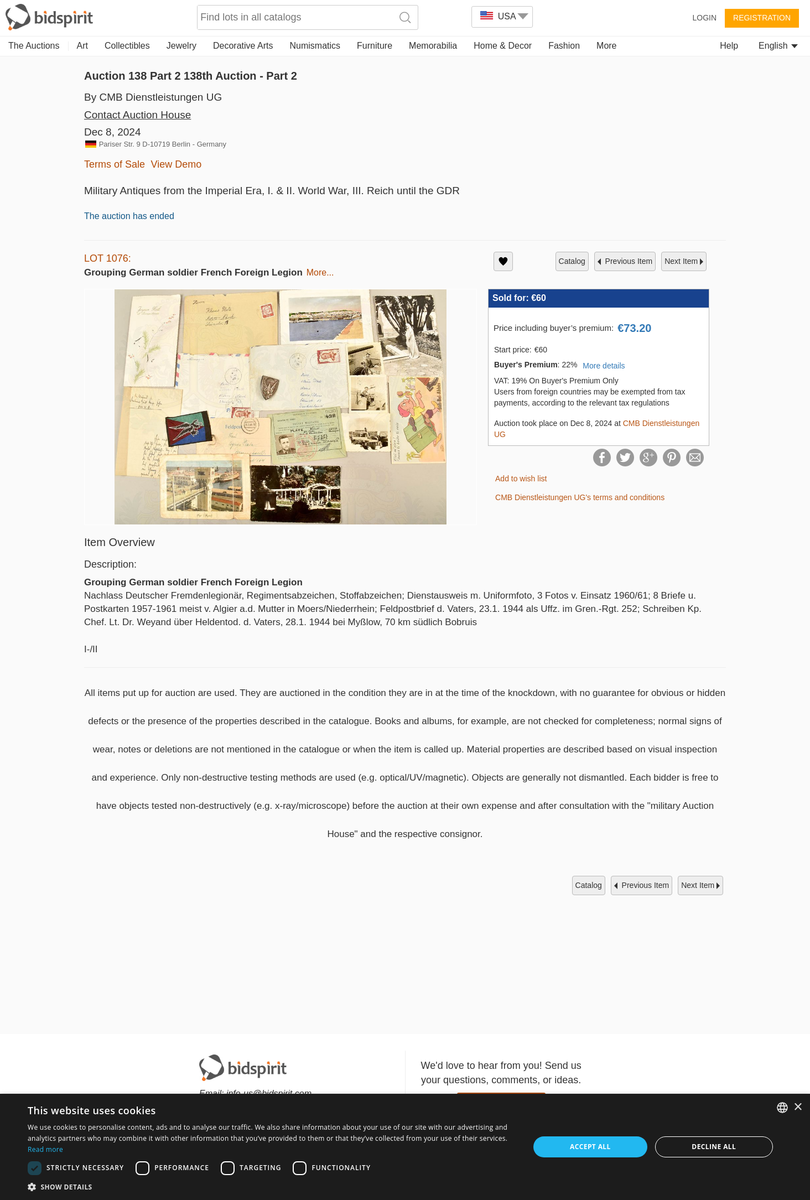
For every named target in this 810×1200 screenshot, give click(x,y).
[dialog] (405, 1147)
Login (704, 17)
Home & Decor (503, 45)
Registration (762, 17)
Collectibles (127, 45)
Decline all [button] (714, 1146)
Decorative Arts (243, 45)
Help (729, 45)
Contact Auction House (137, 115)
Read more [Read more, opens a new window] (45, 1149)
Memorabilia (433, 45)
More (606, 45)
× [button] (797, 1107)
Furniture (374, 45)
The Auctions (34, 45)
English (778, 45)
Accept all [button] (590, 1146)
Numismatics (314, 45)
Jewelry (181, 45)
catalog (572, 261)
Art (82, 45)
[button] (271, 1186)
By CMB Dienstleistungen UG (153, 97)
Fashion (564, 45)
